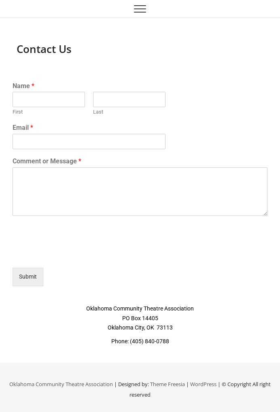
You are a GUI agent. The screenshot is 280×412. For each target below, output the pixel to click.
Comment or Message (47, 161)
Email (23, 127)
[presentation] (74, 254)
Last (98, 112)
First (18, 112)
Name (23, 86)
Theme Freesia (167, 384)
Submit (28, 276)
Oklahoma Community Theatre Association (61, 384)
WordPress (203, 384)
